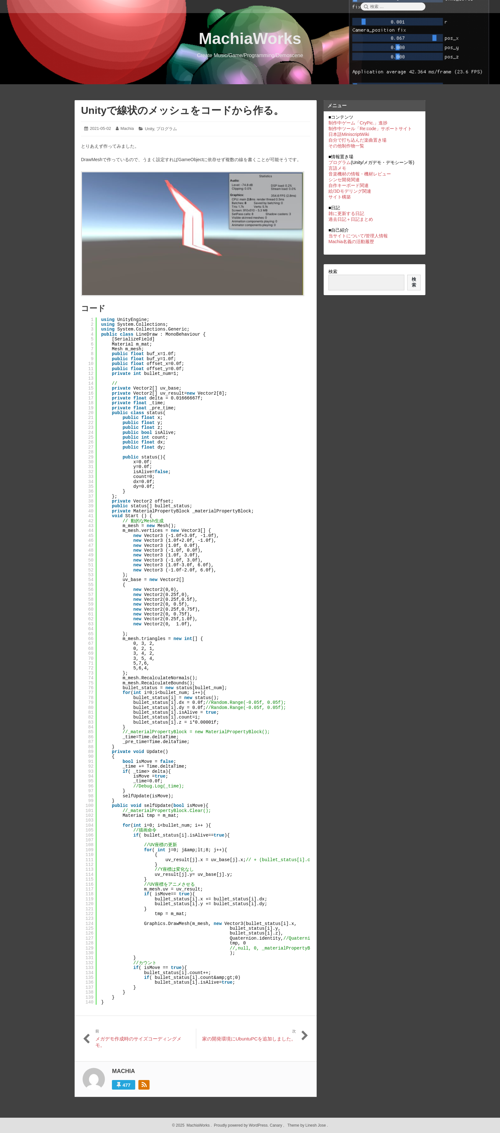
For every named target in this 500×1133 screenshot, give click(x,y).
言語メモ (337, 168)
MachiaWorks (250, 39)
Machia (127, 128)
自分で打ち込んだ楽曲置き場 (357, 140)
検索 (332, 271)
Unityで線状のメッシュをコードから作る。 (182, 110)
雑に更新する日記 (346, 213)
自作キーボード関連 (348, 185)
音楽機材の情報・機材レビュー (359, 173)
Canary (276, 1125)
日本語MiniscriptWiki (348, 134)
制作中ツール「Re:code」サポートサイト (370, 128)
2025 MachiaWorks (192, 1125)
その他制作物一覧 (346, 145)
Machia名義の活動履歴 (351, 241)
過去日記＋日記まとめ (350, 219)
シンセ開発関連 (344, 179)
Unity (149, 128)
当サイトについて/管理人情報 (358, 235)
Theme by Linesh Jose (307, 1125)
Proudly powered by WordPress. (241, 1125)
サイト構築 (339, 196)
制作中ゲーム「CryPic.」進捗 (357, 122)
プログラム (166, 128)
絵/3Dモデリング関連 (349, 191)
